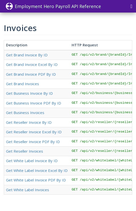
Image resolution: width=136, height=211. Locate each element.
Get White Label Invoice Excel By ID (37, 170)
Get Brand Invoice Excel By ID (32, 64)
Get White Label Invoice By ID (32, 160)
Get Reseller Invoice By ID (29, 122)
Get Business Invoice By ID (29, 93)
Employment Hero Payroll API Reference (53, 6)
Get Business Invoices (25, 112)
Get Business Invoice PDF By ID (33, 103)
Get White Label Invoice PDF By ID (36, 179)
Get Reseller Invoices (24, 151)
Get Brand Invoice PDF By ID (31, 74)
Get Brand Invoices (22, 83)
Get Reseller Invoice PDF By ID (33, 141)
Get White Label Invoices (27, 189)
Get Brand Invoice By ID (27, 54)
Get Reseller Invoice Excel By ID (34, 131)
